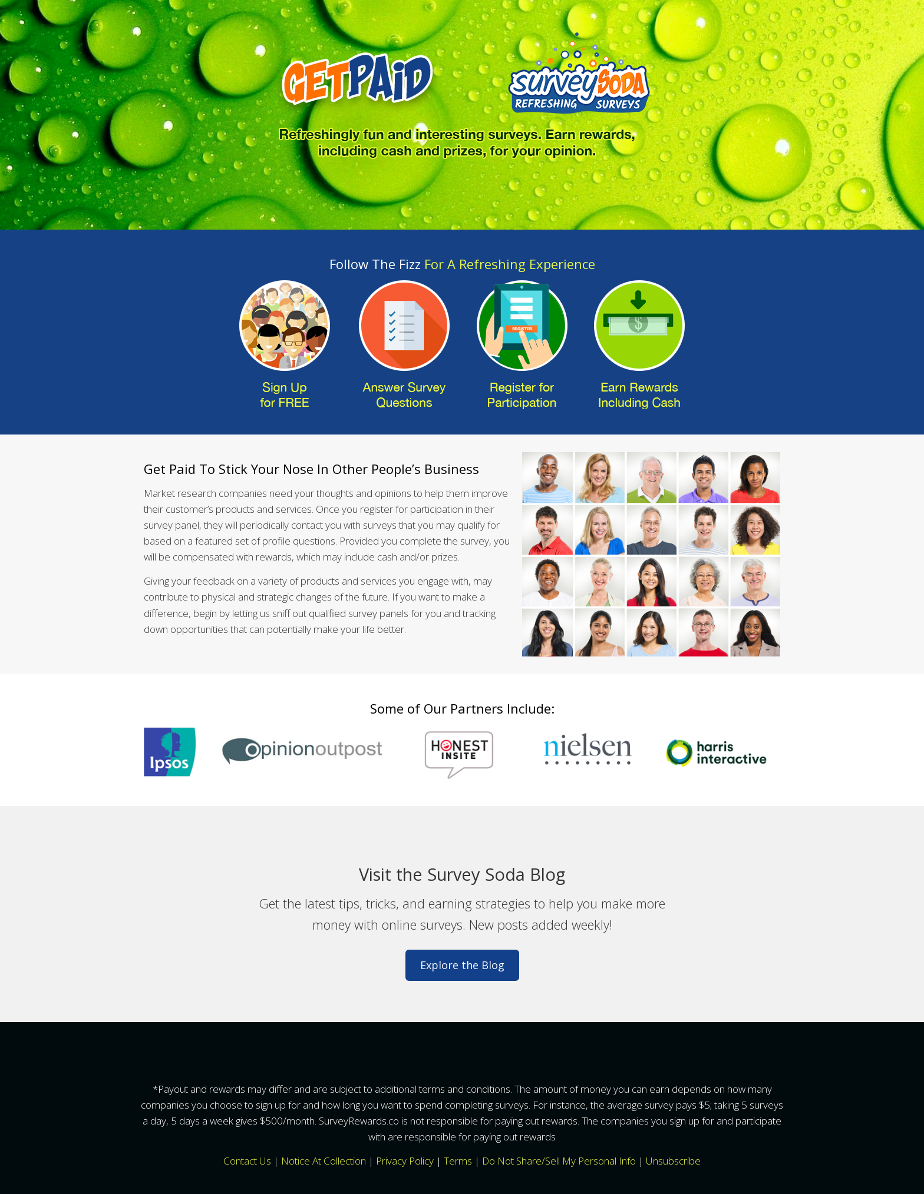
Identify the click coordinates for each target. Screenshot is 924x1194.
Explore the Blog (462, 965)
